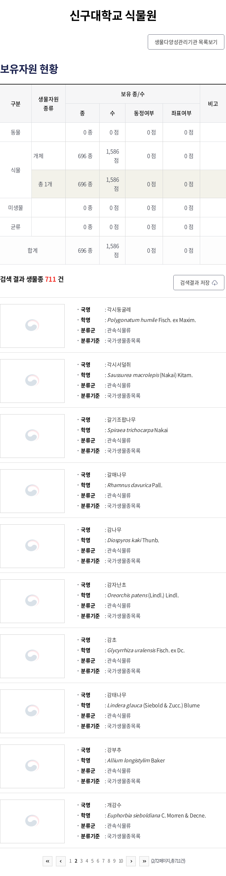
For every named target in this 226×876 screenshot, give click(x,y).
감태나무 (116, 695)
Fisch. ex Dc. (145, 650)
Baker (136, 760)
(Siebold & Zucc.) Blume (153, 705)
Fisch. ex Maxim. (151, 320)
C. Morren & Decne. (156, 815)
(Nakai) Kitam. (149, 375)
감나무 (114, 529)
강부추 (114, 750)
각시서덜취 (119, 364)
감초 (112, 639)
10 (121, 860)
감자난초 (116, 584)
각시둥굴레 (119, 309)
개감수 (114, 805)
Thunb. (133, 540)
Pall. (134, 485)
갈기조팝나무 (121, 419)
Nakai (137, 430)
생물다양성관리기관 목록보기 (186, 42)
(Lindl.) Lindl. (142, 595)
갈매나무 (116, 474)
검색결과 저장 (199, 282)
